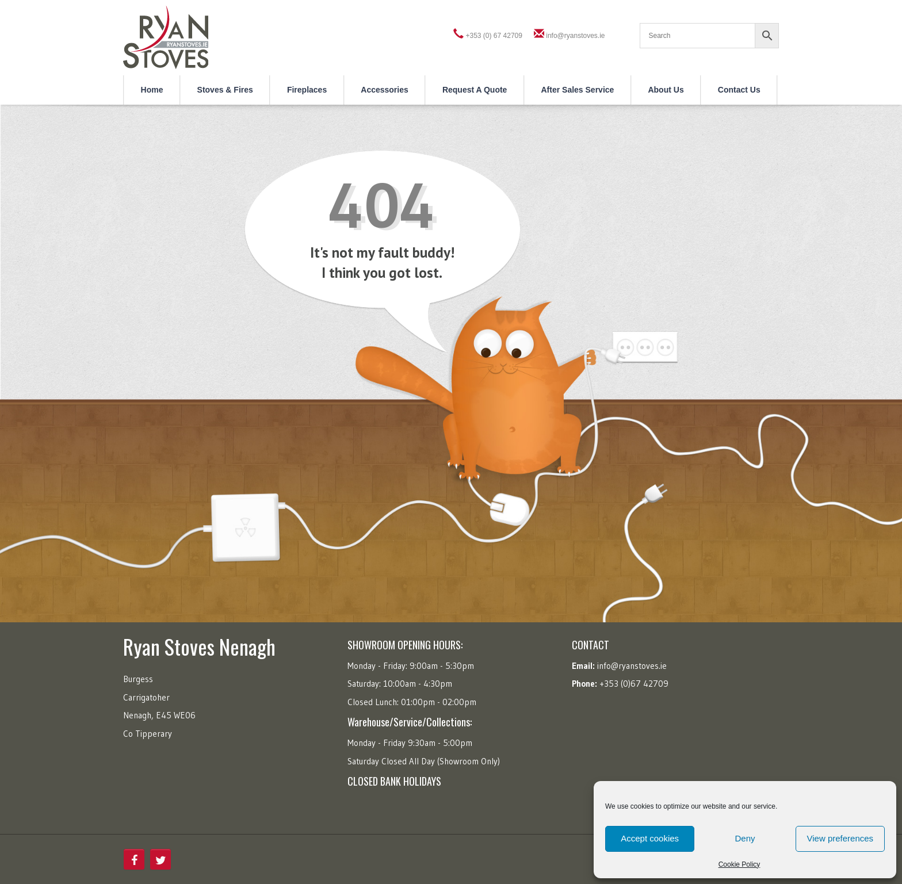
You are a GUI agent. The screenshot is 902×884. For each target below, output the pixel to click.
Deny (745, 838)
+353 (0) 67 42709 (494, 36)
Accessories (384, 89)
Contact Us (739, 89)
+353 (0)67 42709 (633, 683)
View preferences (840, 838)
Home (152, 89)
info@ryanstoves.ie (575, 36)
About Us (665, 89)
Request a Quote (474, 89)
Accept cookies (650, 838)
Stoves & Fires (225, 89)
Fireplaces (307, 89)
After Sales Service (577, 89)
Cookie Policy (739, 864)
